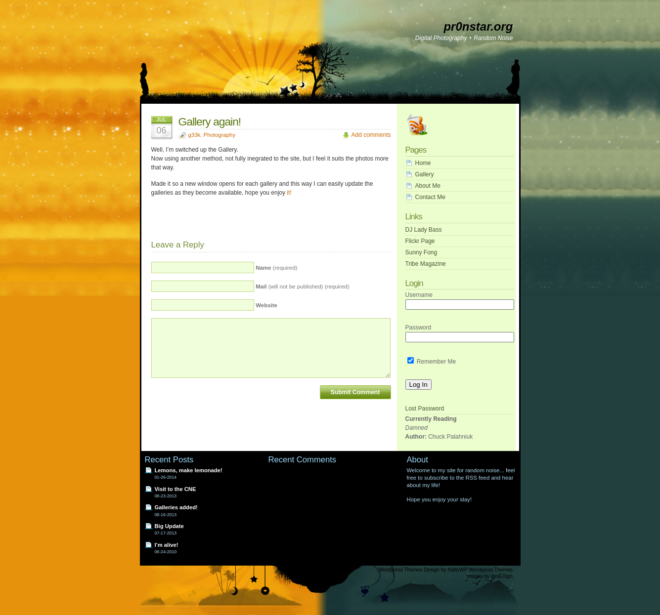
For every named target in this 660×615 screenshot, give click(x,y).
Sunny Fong (421, 252)
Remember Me (431, 361)
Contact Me (430, 197)
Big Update (169, 526)
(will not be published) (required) (302, 286)
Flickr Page (420, 241)
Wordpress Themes (401, 570)
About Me (427, 185)
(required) (276, 268)
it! (289, 192)
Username (419, 294)
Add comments (371, 134)
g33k (194, 135)
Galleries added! (176, 507)
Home (423, 163)
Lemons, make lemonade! (188, 470)
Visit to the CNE (175, 489)
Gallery (424, 174)
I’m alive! (166, 545)
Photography (220, 135)
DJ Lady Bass (423, 229)
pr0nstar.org (478, 26)
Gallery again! (209, 121)
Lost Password (424, 408)
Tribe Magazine (425, 263)
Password (418, 327)
